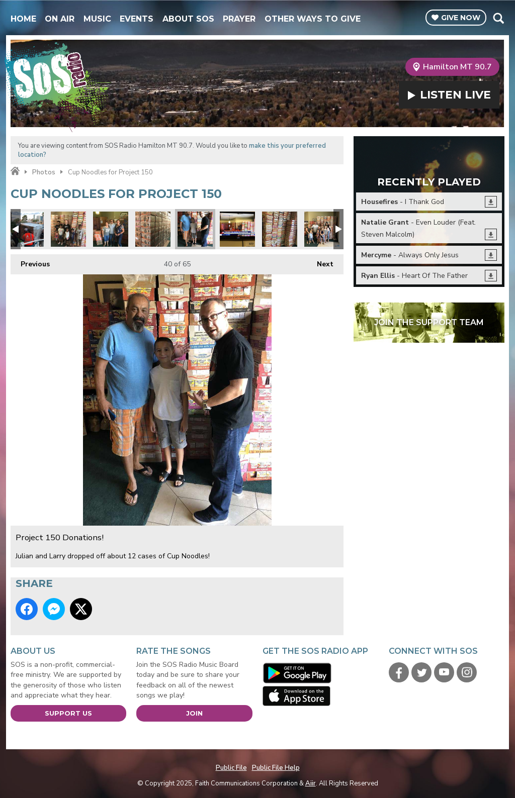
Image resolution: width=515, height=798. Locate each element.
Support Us (68, 713)
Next (320, 261)
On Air (59, 19)
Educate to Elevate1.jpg (26, 229)
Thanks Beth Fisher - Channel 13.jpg (237, 229)
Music (97, 19)
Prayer (239, 19)
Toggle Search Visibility (498, 18)
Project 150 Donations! (68, 229)
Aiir (310, 783)
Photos (43, 172)
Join (194, 713)
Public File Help (276, 767)
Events (136, 19)
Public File (231, 767)
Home (23, 19)
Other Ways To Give (313, 19)
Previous (30, 261)
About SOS (188, 19)
